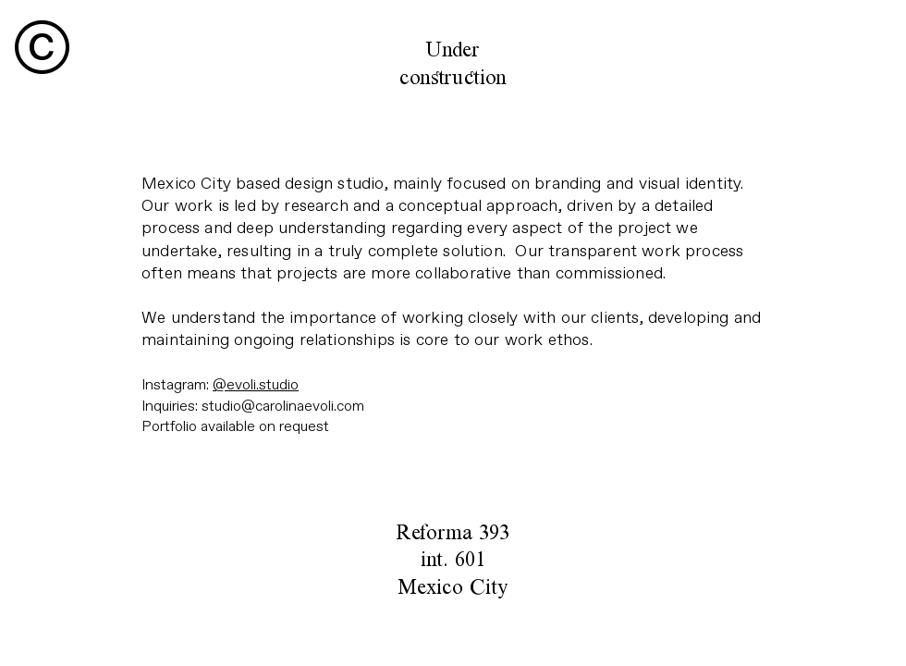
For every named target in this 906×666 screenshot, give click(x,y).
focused (476, 183)
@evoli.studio (256, 385)
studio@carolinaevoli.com (283, 406)
